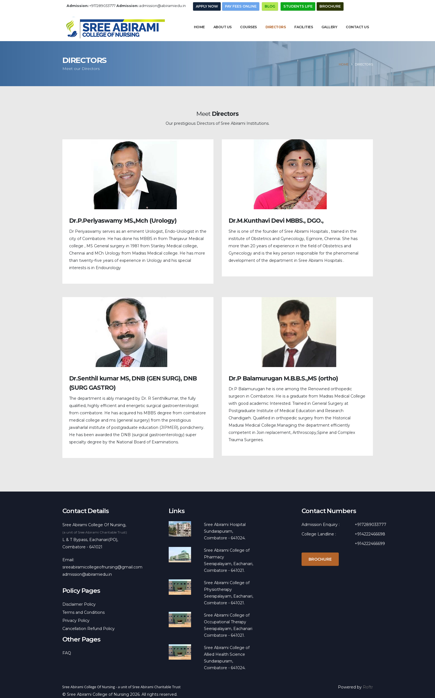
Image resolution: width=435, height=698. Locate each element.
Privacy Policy (76, 620)
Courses (248, 27)
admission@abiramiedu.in (162, 6)
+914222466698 (370, 534)
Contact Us (357, 27)
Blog (270, 6)
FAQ (66, 652)
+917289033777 (102, 6)
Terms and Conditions (83, 612)
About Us (222, 27)
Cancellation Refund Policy (88, 628)
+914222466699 (370, 543)
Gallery (329, 27)
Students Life (297, 6)
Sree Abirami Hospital (225, 524)
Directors (275, 27)
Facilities (303, 27)
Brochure (330, 6)
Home (199, 27)
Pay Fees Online (241, 6)
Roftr (368, 687)
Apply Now (207, 6)
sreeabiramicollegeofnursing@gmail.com (102, 567)
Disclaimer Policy (79, 604)
